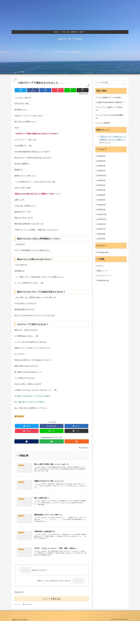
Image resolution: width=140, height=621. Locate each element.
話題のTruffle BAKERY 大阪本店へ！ (111, 102)
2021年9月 (102, 224)
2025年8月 (102, 156)
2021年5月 (102, 239)
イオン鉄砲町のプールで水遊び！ (110, 97)
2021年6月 (102, 234)
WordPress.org (103, 280)
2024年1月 (102, 171)
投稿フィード (103, 271)
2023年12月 (102, 175)
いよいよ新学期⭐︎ (104, 123)
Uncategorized (19, 416)
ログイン (101, 266)
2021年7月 (102, 229)
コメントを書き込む (51, 598)
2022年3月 (102, 205)
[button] (124, 82)
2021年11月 (102, 219)
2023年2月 (102, 185)
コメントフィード (104, 276)
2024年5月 (102, 161)
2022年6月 (102, 200)
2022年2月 (102, 210)
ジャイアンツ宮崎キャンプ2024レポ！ (109, 108)
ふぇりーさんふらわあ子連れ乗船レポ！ (110, 116)
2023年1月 (102, 190)
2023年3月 (102, 180)
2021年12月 (102, 214)
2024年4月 (102, 166)
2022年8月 (102, 195)
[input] (111, 82)
